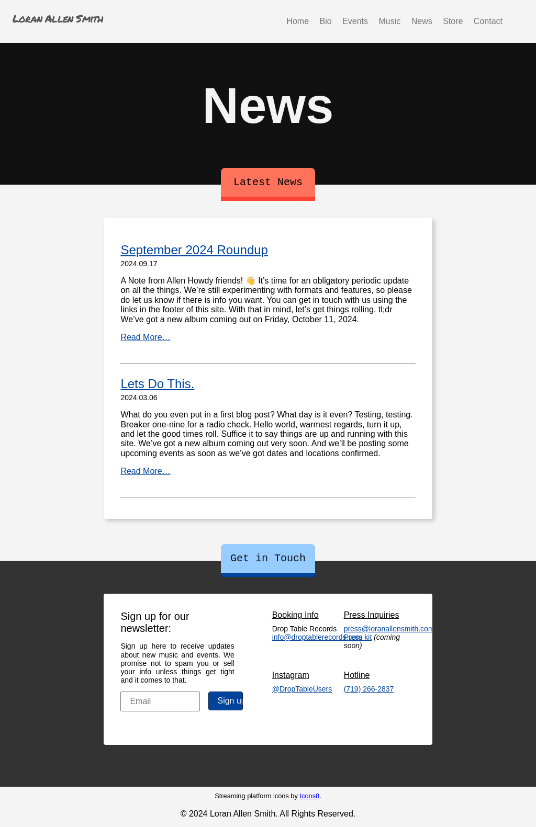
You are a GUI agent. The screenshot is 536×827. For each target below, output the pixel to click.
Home (297, 21)
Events (355, 21)
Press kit (358, 637)
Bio (326, 21)
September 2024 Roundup (194, 250)
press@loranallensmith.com (389, 629)
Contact (488, 21)
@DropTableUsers (302, 689)
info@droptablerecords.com (317, 637)
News (421, 21)
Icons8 (309, 796)
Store (453, 21)
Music (389, 21)
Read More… (145, 337)
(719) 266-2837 (369, 689)
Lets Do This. (157, 384)
